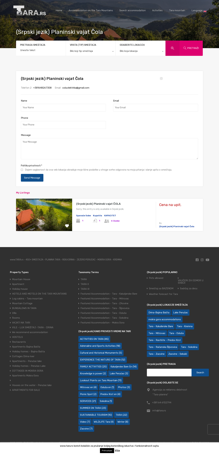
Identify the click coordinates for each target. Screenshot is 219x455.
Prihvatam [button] (107, 450)
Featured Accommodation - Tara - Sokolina (104, 317)
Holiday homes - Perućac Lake (28, 366)
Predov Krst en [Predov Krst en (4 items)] (110, 394)
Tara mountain (177, 10)
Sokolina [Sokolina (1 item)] (106, 401)
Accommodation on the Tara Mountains (91, 10)
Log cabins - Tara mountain (27, 298)
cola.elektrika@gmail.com (75, 87)
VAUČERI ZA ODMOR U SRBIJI (190, 281)
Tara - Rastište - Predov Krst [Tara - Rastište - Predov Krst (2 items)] (164, 340)
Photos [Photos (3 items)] (124, 387)
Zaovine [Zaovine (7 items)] (86, 428)
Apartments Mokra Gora (25, 375)
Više (117, 450)
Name (24, 100)
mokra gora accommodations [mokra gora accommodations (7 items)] (164, 319)
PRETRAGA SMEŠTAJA (32, 45)
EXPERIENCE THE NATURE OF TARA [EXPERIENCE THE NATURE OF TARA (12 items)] (102, 359)
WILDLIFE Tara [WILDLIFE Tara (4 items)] (104, 421)
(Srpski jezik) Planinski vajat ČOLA (98, 203)
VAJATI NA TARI (21, 322)
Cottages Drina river (23, 356)
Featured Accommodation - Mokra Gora (102, 322)
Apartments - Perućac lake (27, 361)
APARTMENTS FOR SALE (26, 390)
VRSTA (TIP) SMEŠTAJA (83, 45)
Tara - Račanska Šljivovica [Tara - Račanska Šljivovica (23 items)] (162, 347)
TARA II (84, 284)
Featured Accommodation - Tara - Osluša (103, 313)
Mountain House (21, 279)
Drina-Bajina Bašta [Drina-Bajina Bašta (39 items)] (158, 312)
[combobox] (91, 52)
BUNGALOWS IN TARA (24, 308)
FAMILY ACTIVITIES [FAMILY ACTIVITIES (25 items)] (93, 366)
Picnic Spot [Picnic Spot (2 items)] (88, 394)
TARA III (84, 289)
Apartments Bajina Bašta (26, 346)
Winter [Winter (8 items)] (122, 421)
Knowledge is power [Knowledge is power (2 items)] (93, 373)
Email (116, 100)
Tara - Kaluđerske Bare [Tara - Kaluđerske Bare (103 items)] (160, 326)
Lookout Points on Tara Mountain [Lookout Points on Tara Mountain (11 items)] (100, 380)
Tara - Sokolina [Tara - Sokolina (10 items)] (189, 347)
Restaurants (19, 341)
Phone (24, 117)
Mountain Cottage (22, 303)
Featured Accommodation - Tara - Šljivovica (104, 308)
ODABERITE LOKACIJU (132, 45)
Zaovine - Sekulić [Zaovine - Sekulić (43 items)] (177, 353)
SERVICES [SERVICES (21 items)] (88, 401)
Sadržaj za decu (188, 288)
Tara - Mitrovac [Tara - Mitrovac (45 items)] (156, 333)
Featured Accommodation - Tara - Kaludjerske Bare (108, 293)
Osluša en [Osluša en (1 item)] (107, 387)
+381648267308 (42, 87)
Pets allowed (156, 278)
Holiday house (20, 289)
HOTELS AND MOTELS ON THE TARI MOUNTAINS (39, 293)
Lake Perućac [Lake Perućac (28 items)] (180, 312)
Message (26, 135)
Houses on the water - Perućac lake (32, 385)
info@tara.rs (159, 410)
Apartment (18, 284)
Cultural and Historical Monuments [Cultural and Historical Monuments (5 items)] (101, 352)
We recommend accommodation (30, 332)
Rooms (16, 317)
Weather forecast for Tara (163, 294)
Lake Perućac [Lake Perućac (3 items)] (119, 373)
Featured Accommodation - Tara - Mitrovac (104, 298)
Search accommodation (132, 10)
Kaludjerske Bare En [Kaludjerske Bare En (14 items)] (124, 366)
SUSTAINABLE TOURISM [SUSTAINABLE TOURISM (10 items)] (96, 414)
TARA (83, 279)
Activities (157, 10)
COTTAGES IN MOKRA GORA (27, 370)
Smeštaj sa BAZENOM (161, 288)
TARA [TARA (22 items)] (121, 414)
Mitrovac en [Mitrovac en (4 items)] (88, 387)
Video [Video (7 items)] (85, 421)
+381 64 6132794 (161, 402)
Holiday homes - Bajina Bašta (28, 351)
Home (59, 10)
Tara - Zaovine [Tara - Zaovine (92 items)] (156, 353)
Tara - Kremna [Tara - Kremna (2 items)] (184, 326)
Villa (14, 313)
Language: (199, 10)
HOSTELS (17, 337)
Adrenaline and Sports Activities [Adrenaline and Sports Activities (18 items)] (100, 345)
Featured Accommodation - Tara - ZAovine (104, 303)
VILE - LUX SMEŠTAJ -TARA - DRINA (32, 327)
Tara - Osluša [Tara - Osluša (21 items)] (176, 333)
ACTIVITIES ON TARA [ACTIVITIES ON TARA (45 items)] (94, 339)
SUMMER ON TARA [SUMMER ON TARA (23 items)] (93, 408)
